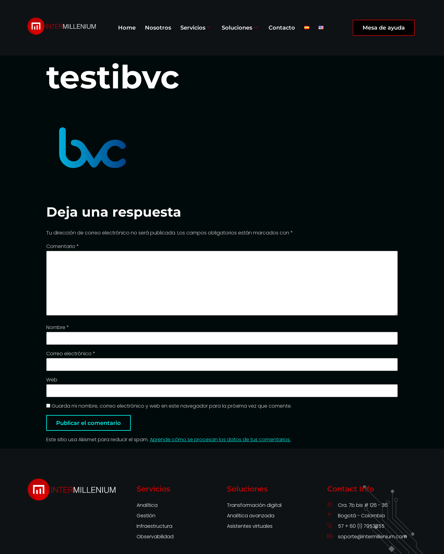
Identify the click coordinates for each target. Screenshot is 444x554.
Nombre (57, 327)
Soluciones (239, 27)
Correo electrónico (70, 353)
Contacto (282, 27)
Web (51, 379)
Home (127, 27)
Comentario (62, 246)
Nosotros (158, 27)
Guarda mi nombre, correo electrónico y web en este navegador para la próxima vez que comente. (171, 406)
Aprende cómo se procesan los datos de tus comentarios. (220, 439)
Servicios (195, 27)
